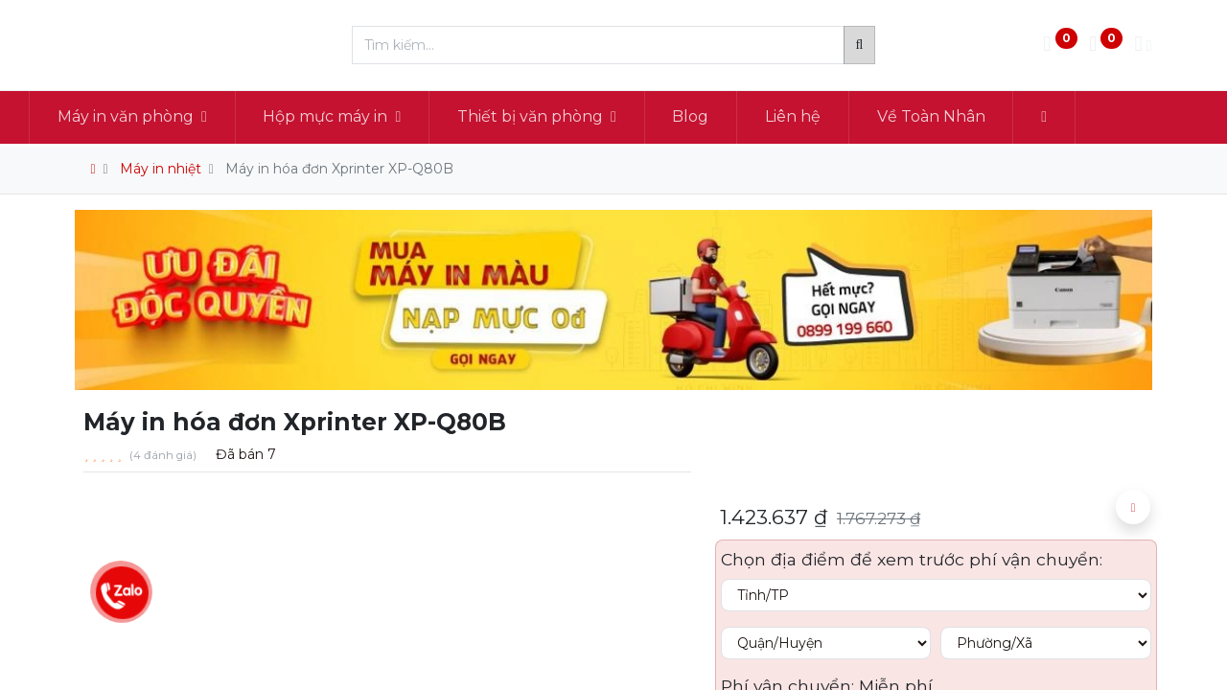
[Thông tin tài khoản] (1142, 45)
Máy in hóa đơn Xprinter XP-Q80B (339, 168)
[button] (1090, 117)
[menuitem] (737, 117)
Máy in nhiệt (160, 168)
